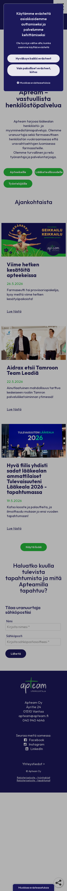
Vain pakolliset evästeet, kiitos (33, 70)
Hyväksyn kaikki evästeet (33, 58)
